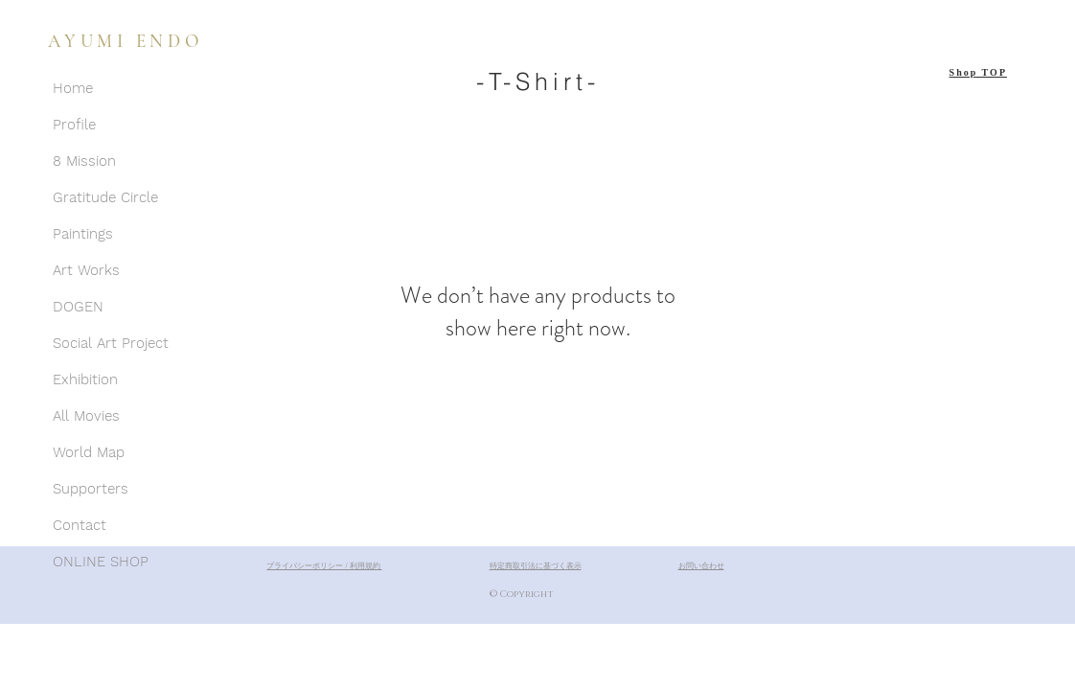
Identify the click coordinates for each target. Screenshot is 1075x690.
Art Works (86, 270)
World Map (89, 452)
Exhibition (85, 379)
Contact (79, 525)
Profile (74, 124)
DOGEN (78, 306)
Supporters (90, 488)
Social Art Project (111, 343)
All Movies (86, 416)
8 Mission (84, 161)
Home (73, 88)
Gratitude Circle (105, 197)
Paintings (83, 233)
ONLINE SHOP (101, 561)
